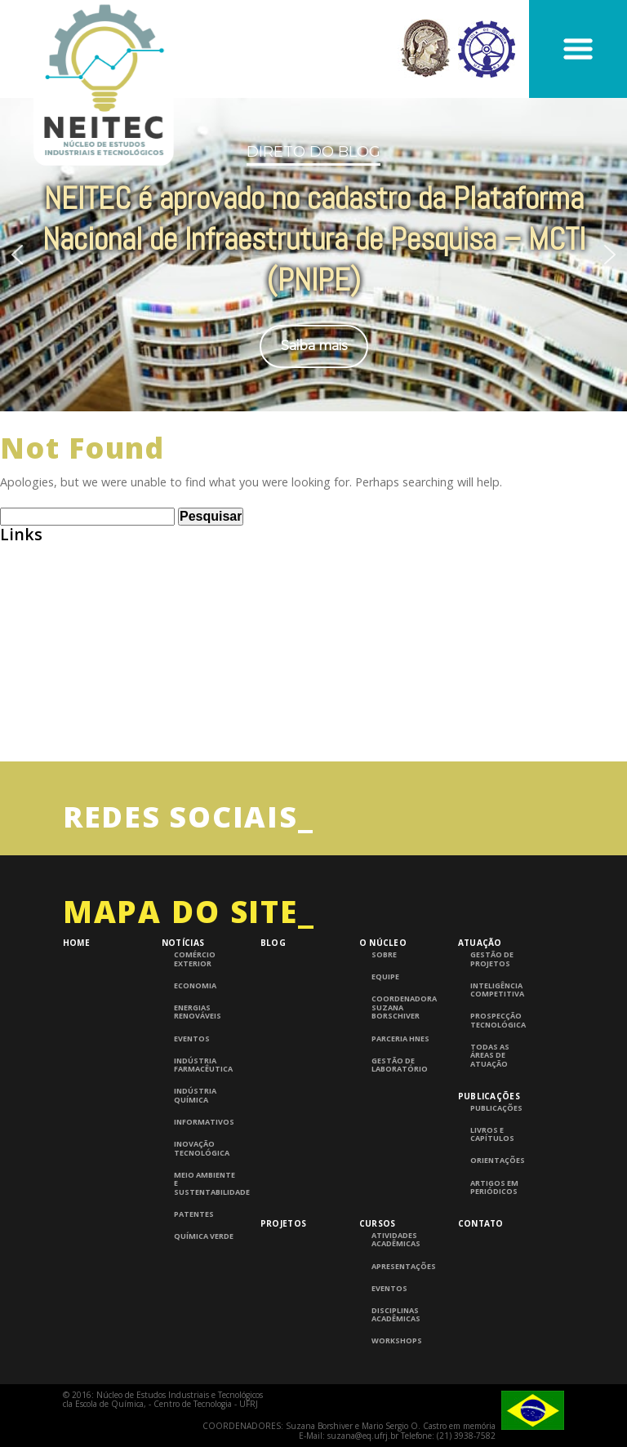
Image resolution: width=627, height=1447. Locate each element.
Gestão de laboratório (399, 1065)
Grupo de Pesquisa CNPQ (72, 674)
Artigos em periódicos (494, 1187)
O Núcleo (383, 942)
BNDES (19, 611)
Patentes (194, 1214)
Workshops (396, 1341)
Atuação (480, 942)
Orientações (497, 1160)
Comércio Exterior (195, 959)
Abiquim (24, 580)
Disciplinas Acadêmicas (395, 1315)
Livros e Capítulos (492, 1134)
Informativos (204, 1122)
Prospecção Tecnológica (498, 1020)
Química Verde (203, 1236)
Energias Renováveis (197, 1012)
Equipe (385, 977)
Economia (195, 986)
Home (76, 942)
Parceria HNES (400, 1039)
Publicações (489, 1096)
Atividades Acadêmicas (395, 1240)
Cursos (377, 1223)
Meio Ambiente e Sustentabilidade (206, 1183)
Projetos (283, 1223)
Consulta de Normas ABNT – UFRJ (96, 643)
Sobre (384, 955)
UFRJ (12, 736)
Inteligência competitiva (497, 990)
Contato (481, 1223)
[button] (17, 255)
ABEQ (16, 549)
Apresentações (403, 1267)
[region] (313, 254)
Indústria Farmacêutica (203, 1065)
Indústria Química (195, 1095)
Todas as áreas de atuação (489, 1055)
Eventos (192, 1039)
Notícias (183, 942)
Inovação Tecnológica (201, 1148)
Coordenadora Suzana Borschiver (403, 1007)
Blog (273, 942)
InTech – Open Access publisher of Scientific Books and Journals (186, 705)
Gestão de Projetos (492, 959)
